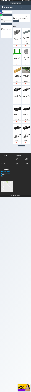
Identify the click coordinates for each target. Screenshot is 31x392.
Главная (15, 7)
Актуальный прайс (20, 7)
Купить (17, 45)
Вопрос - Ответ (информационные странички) (5, 19)
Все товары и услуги (21, 145)
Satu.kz (19, 195)
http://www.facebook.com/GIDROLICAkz (5, 171)
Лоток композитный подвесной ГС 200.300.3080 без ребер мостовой (26, 38)
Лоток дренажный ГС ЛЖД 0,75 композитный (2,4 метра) (17, 39)
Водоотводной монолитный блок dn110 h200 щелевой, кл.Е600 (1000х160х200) (17, 76)
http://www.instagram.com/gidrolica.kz (5, 173)
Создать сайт (9, 0)
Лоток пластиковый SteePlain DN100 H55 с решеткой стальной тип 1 (26, 96)
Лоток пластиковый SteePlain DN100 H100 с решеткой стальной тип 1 (17, 96)
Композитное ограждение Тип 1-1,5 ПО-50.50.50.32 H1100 (17, 58)
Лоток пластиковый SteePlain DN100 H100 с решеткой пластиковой (17, 115)
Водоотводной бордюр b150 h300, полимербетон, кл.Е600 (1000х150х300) (26, 76)
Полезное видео (3, 21)
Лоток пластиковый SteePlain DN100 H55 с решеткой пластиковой (26, 115)
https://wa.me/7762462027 (4, 175)
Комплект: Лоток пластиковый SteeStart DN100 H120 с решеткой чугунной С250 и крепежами (17, 135)
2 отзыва (24, 0)
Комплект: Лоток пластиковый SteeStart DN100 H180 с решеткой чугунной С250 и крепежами (26, 135)
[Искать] (11, 12)
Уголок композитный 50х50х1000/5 (26, 58)
